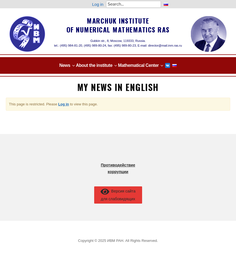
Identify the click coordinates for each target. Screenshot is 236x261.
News (64, 65)
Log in (98, 4)
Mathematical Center (138, 65)
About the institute (94, 65)
